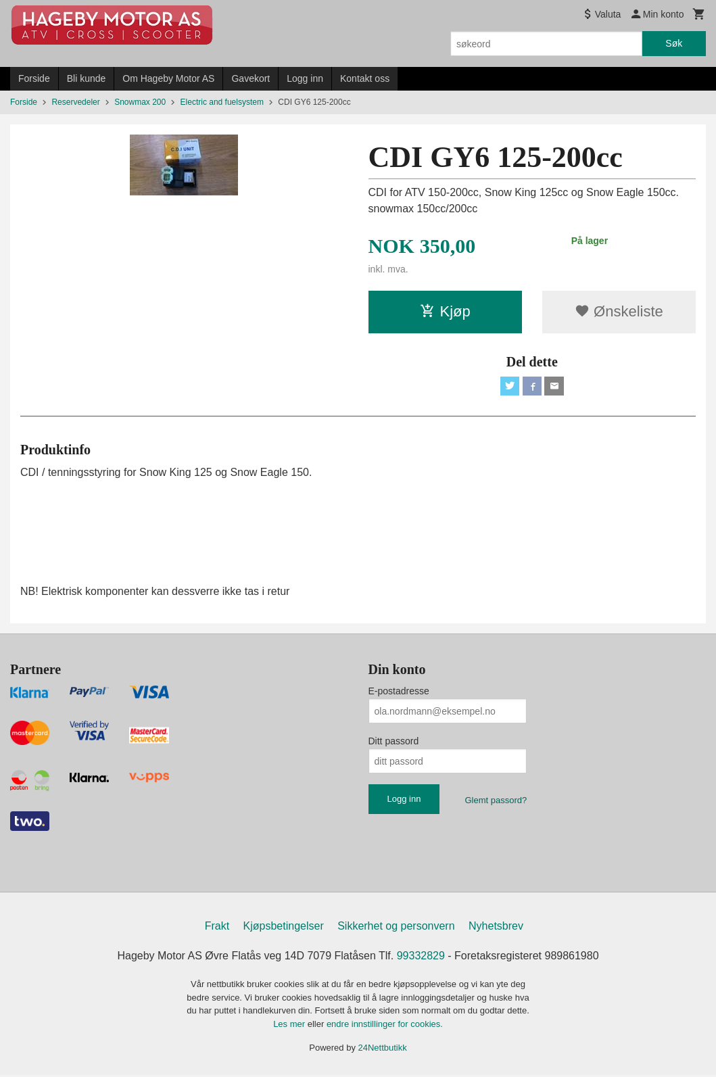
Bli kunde (86, 78)
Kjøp (445, 311)
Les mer (290, 1026)
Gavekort (250, 78)
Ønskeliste (619, 311)
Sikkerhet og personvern (395, 928)
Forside (34, 78)
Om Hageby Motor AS (168, 78)
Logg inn (305, 78)
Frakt (217, 928)
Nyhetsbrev (496, 928)
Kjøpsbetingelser (283, 928)
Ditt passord (393, 743)
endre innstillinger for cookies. (385, 1026)
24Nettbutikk (382, 1050)
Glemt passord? (495, 803)
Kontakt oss (364, 78)
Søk (673, 43)
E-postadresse (398, 693)
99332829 (421, 958)
